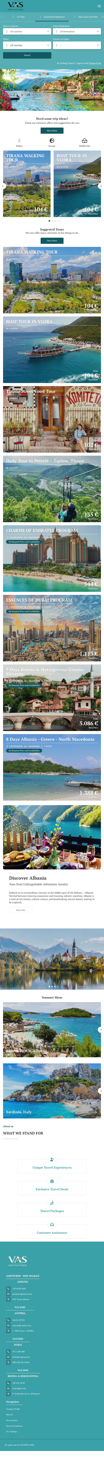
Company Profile (13, 1409)
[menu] (99, 6)
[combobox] (27, 31)
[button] (1, 16)
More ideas (52, 130)
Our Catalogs (11, 1431)
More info (20, 910)
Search (27, 55)
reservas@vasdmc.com (21, 1325)
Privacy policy (12, 1420)
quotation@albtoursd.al (22, 1294)
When (6, 39)
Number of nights (61, 39)
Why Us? (9, 1415)
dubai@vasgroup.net (20, 1357)
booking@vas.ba (19, 1388)
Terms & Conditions (14, 1426)
